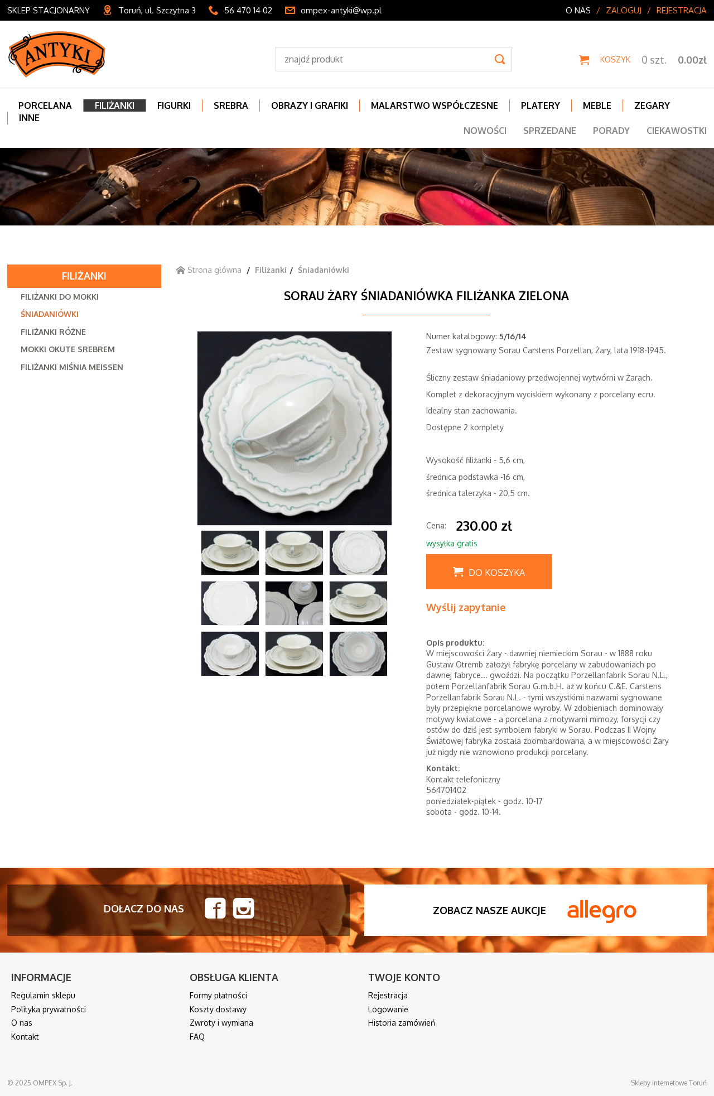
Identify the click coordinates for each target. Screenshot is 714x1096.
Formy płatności (218, 995)
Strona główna (209, 270)
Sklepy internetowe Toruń (669, 1083)
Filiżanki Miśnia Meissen (72, 367)
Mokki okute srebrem (68, 349)
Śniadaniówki (50, 314)
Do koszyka (497, 572)
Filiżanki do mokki (60, 296)
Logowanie (388, 1009)
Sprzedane (549, 130)
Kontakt (25, 1036)
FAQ (197, 1036)
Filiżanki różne (53, 332)
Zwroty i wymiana (221, 1022)
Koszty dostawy (218, 1009)
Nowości (485, 130)
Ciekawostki (677, 130)
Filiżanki (84, 276)
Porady (611, 130)
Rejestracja (682, 10)
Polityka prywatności (48, 1009)
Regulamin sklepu (43, 995)
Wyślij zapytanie (466, 607)
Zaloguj (623, 10)
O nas (578, 10)
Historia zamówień (401, 1022)
